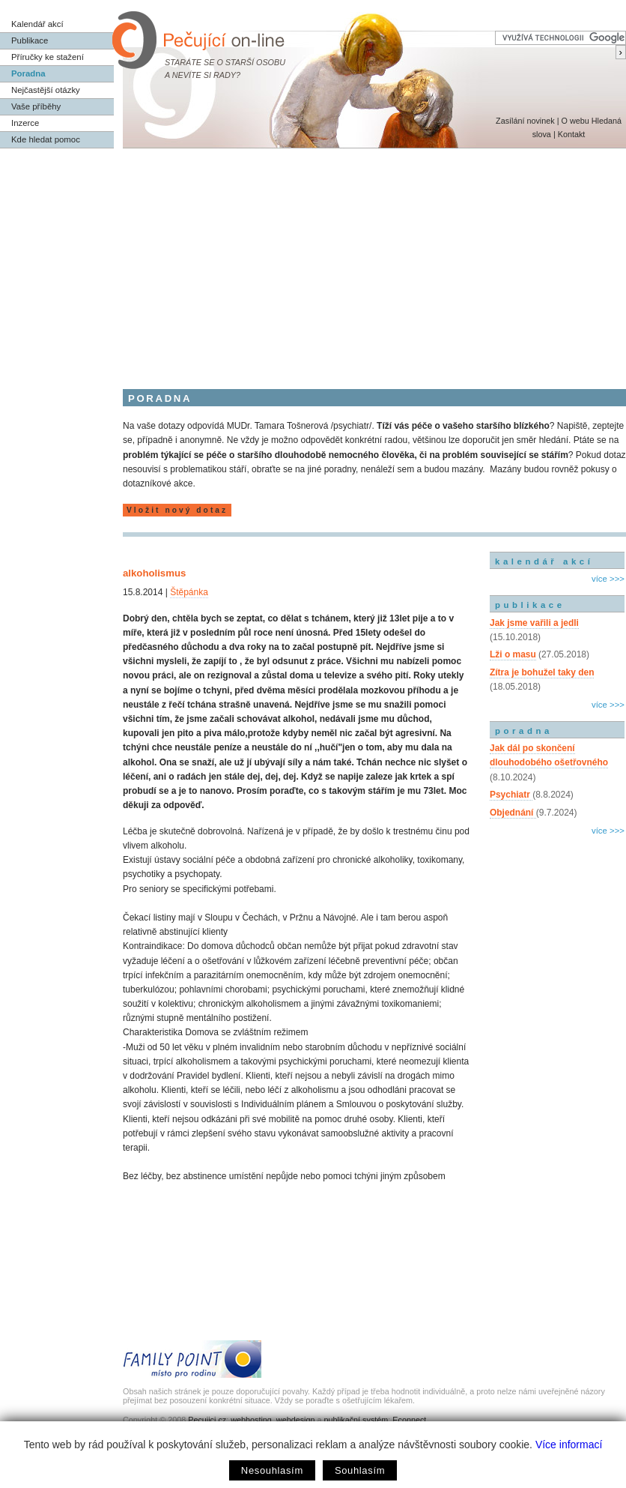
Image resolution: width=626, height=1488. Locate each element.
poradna (524, 730)
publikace (530, 604)
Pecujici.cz (207, 1419)
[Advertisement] (313, 261)
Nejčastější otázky (45, 89)
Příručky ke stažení (47, 56)
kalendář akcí (544, 561)
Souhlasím (360, 1470)
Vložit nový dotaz (177, 510)
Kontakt (572, 134)
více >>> (608, 578)
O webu (575, 120)
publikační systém (355, 1419)
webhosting (251, 1419)
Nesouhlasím (272, 1470)
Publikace (29, 40)
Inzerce (25, 122)
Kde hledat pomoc (45, 139)
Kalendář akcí (37, 23)
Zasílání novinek (525, 120)
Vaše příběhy (36, 106)
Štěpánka (189, 592)
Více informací (568, 1445)
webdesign (295, 1419)
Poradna (28, 73)
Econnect (409, 1419)
